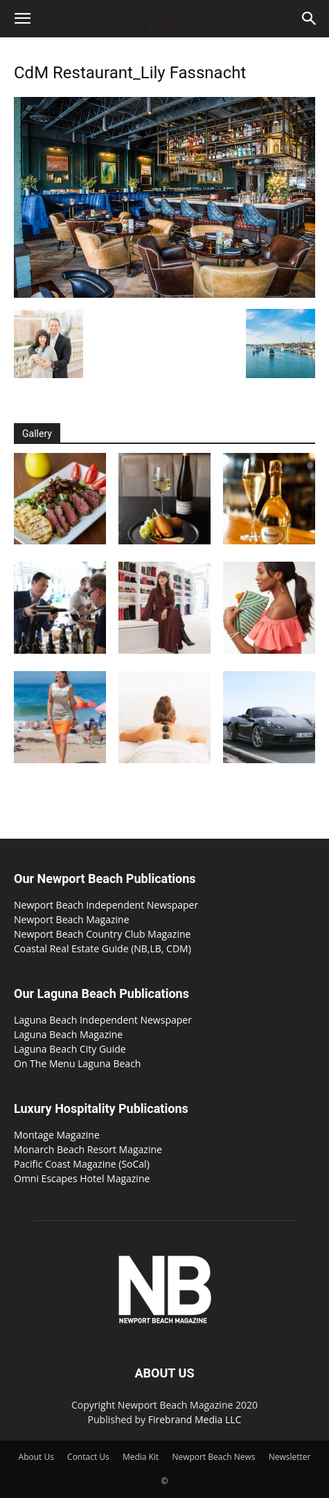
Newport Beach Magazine (72, 919)
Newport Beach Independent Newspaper (106, 904)
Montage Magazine (57, 1134)
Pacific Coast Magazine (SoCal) (82, 1163)
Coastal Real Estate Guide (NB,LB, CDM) (102, 948)
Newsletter (290, 1457)
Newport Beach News (213, 1457)
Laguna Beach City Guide (70, 1048)
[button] (22, 18)
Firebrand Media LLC (195, 1419)
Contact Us (88, 1457)
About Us (36, 1457)
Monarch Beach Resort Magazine (88, 1149)
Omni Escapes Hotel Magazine (82, 1178)
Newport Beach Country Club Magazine (102, 933)
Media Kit (141, 1457)
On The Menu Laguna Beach (77, 1063)
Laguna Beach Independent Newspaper (103, 1019)
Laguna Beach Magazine (68, 1034)
